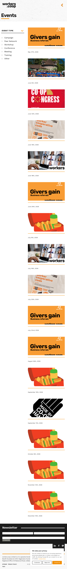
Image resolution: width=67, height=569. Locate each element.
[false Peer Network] (2, 41)
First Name (5, 530)
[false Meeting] (2, 51)
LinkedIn (55, 546)
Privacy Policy (12, 564)
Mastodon (63, 546)
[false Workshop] (2, 44)
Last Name (36, 530)
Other (7, 59)
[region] (47, 557)
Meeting (8, 52)
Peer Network (10, 41)
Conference (9, 48)
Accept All (57, 562)
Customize (37, 562)
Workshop (9, 45)
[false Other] (2, 58)
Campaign (8, 38)
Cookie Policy (42, 559)
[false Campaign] (2, 37)
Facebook (59, 546)
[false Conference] (2, 48)
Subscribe (6, 540)
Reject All (47, 562)
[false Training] (2, 55)
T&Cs (3, 566)
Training (7, 55)
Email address (6, 535)
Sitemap (4, 564)
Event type (7, 31)
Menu (63, 5)
